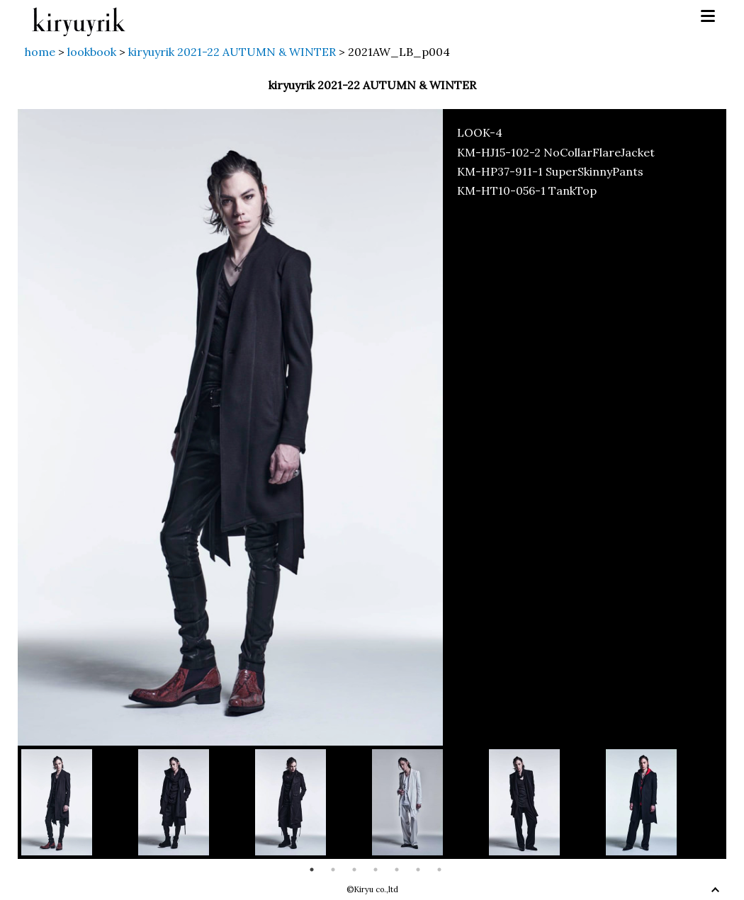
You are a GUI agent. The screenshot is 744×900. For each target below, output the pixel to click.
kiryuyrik (78, 16)
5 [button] (397, 869)
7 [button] (439, 869)
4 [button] (375, 869)
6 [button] (418, 869)
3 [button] (354, 869)
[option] (79, 802)
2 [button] (333, 869)
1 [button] (312, 869)
